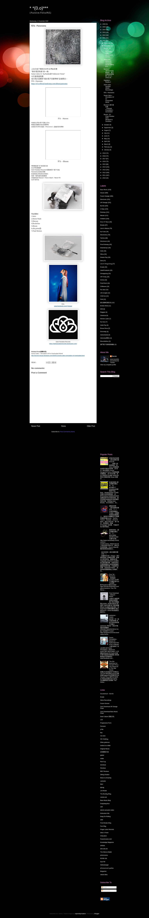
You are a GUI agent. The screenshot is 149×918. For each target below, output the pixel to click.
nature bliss (103, 874)
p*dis (101, 729)
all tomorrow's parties (106, 868)
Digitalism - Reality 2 (107, 81)
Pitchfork (103, 768)
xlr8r (101, 820)
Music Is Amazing (105, 778)
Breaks (102, 225)
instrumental (104, 335)
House (102, 193)
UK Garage (103, 202)
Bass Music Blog (105, 800)
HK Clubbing (104, 739)
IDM (101, 309)
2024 (104, 29)
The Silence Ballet (106, 852)
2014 (104, 167)
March (106, 144)
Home (63, 426)
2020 (104, 40)
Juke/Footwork (104, 270)
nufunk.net (103, 797)
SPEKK (102, 845)
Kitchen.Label (104, 319)
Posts (104, 887)
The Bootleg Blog (105, 794)
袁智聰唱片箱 (104, 752)
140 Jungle (103, 293)
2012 (104, 172)
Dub (101, 260)
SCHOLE (103, 765)
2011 (104, 175)
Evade (102, 267)
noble (102, 758)
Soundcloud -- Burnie (106, 694)
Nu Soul (102, 322)
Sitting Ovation (104, 774)
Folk (101, 299)
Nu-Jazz (102, 289)
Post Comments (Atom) (67, 431)
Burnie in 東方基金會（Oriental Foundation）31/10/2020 (109, 108)
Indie (101, 251)
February (107, 147)
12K (101, 807)
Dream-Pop (103, 257)
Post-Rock (103, 283)
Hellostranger (104, 865)
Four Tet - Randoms (112, 575)
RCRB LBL (103, 858)
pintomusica (104, 855)
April (105, 141)
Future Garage (104, 196)
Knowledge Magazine (107, 842)
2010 (104, 178)
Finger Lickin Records (107, 829)
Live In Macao (104, 228)
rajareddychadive (80, 913)
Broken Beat (104, 306)
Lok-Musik (103, 790)
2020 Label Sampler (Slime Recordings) (108, 87)
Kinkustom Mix (104, 813)
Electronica (103, 235)
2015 (104, 164)
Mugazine (103, 871)
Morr (101, 784)
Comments (106, 891)
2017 (104, 158)
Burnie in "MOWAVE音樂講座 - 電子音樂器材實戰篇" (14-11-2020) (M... (109, 73)
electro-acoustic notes (107, 810)
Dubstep (102, 212)
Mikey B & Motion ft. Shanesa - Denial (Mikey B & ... (109, 63)
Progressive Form (105, 723)
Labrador (103, 781)
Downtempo (104, 248)
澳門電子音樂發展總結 (107, 344)
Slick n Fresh (104, 832)
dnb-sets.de (104, 849)
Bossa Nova (104, 328)
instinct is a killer (105, 745)
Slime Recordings (105, 700)
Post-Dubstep (104, 244)
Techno (102, 238)
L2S (101, 719)
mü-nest (102, 736)
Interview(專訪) (105, 338)
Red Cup (103, 761)
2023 (104, 32)
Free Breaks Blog (105, 823)
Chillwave (103, 286)
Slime (102, 254)
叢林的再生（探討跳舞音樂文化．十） (114, 531)
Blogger (96, 913)
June (106, 136)
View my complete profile (108, 365)
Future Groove (104, 703)
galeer (102, 755)
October (107, 125)
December (107, 43)
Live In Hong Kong (106, 264)
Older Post (91, 426)
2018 (104, 156)
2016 (104, 161)
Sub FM (102, 862)
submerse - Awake (112, 616)
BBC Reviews (104, 771)
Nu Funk (103, 231)
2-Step (102, 209)
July (105, 133)
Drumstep (103, 331)
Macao (102, 215)
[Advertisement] (109, 415)
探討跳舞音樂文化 (106, 302)
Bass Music (103, 189)
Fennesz (103, 726)
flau (101, 732)
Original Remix (104, 749)
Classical (103, 315)
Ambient (102, 218)
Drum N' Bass (104, 222)
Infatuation (103, 836)
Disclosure (103, 241)
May (105, 138)
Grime (102, 280)
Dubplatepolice (105, 803)
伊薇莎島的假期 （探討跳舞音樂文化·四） (114, 459)
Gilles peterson (105, 742)
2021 (104, 38)
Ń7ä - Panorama (109, 92)
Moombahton (104, 341)
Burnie (102, 206)
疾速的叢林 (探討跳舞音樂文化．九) (113, 483)
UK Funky (103, 277)
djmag (102, 787)
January (107, 150)
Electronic (103, 199)
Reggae (102, 312)
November (107, 46)
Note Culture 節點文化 (107, 716)
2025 (104, 27)
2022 (104, 35)
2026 (104, 24)
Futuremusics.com (106, 839)
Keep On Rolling (105, 816)
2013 (104, 169)
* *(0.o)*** (39, 8)
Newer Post (35, 426)
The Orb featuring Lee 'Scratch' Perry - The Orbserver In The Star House (114, 666)
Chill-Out (103, 296)
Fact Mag (103, 826)
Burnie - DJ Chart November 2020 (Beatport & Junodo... (108, 52)
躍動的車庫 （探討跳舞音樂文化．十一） (114, 507)
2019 (104, 153)
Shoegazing (104, 273)
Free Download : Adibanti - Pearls (114, 594)
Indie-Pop (103, 325)
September (107, 127)
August (106, 130)
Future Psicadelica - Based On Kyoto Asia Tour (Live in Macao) (114, 641)
